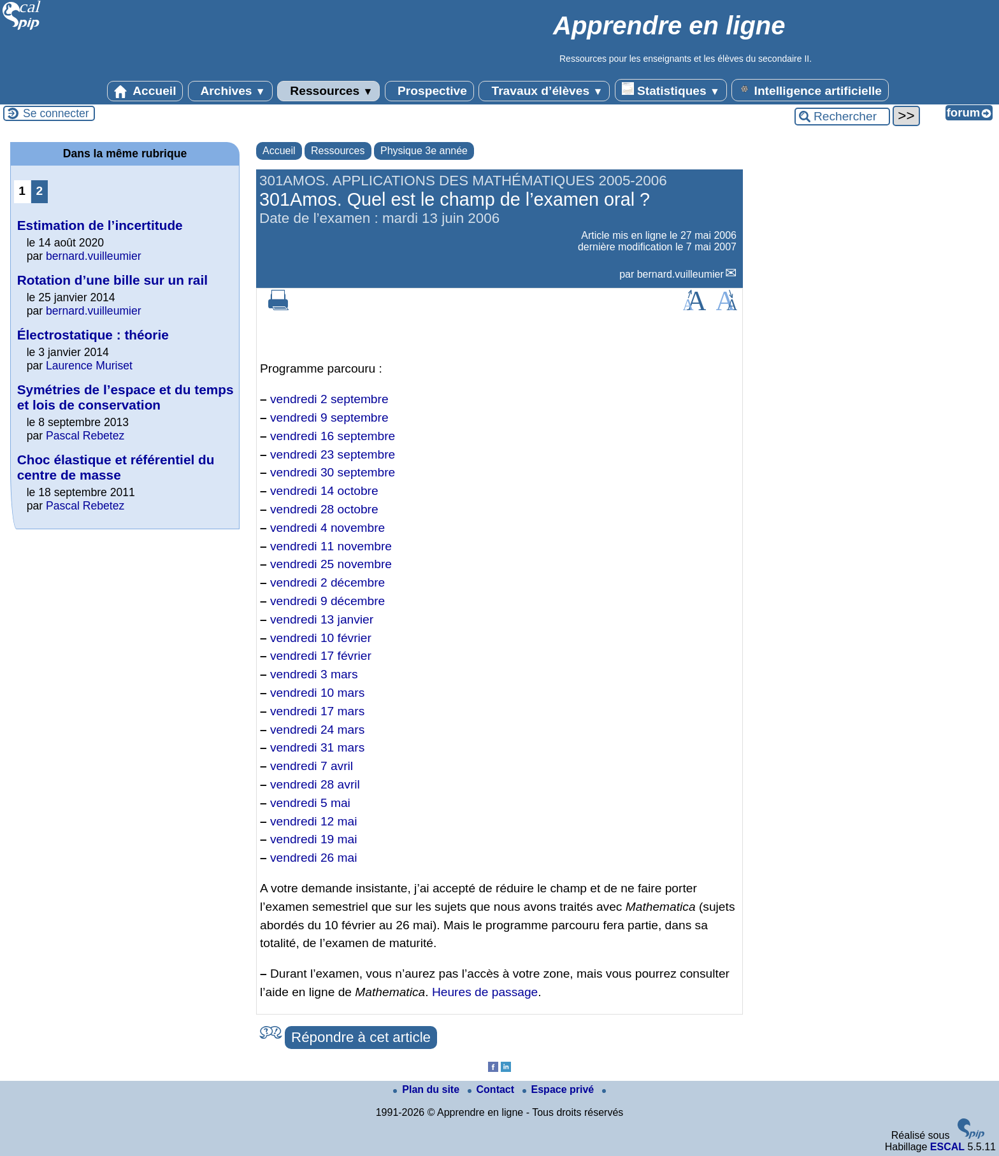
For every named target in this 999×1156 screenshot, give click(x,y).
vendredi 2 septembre (329, 399)
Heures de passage (485, 992)
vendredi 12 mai (313, 821)
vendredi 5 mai (310, 803)
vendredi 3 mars (314, 674)
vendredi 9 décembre (327, 601)
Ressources (328, 91)
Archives (230, 91)
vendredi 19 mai (313, 839)
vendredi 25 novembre (331, 564)
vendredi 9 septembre (329, 417)
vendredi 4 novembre (327, 527)
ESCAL (947, 1146)
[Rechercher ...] (842, 116)
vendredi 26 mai (313, 857)
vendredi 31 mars (317, 747)
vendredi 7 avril (311, 766)
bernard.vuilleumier (680, 274)
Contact (492, 1089)
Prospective (429, 91)
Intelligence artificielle (810, 89)
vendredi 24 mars (317, 729)
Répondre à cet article (361, 1037)
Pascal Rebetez (85, 435)
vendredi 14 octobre (324, 490)
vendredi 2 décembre (327, 582)
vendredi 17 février (320, 655)
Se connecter (56, 113)
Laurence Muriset (89, 365)
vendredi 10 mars (317, 692)
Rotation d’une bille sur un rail (112, 280)
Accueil (145, 91)
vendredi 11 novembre (331, 546)
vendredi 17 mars (317, 711)
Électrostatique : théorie (93, 334)
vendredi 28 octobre (324, 509)
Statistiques (671, 89)
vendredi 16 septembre (332, 436)
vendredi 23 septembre (332, 454)
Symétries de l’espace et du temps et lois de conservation (125, 397)
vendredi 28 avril (315, 784)
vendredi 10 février (320, 638)
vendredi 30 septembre (332, 472)
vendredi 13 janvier (321, 619)
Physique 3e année (424, 150)
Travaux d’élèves (544, 91)
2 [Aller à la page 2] (39, 190)
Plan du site (427, 1089)
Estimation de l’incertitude (100, 225)
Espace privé (559, 1089)
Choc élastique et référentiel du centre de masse (116, 467)
